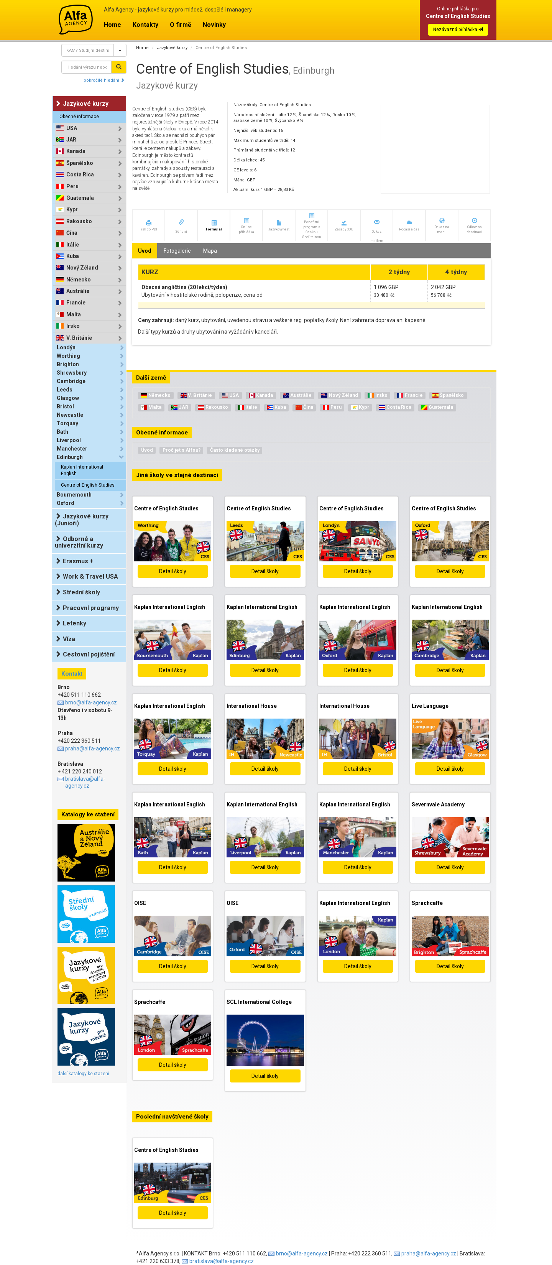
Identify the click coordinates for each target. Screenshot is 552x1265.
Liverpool (69, 440)
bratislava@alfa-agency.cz (85, 782)
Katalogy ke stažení (88, 814)
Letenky (70, 623)
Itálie (72, 245)
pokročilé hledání (104, 80)
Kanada (75, 151)
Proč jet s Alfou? (181, 450)
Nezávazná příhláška (458, 29)
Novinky (214, 24)
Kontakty (145, 24)
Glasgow (68, 398)
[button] (148, 225)
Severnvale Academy (438, 804)
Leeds (64, 390)
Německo (78, 280)
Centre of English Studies (88, 485)
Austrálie (77, 291)
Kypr (72, 209)
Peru (72, 186)
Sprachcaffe (427, 903)
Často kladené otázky (235, 450)
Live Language (430, 706)
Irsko (73, 326)
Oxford (65, 503)
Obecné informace (79, 116)
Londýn (66, 347)
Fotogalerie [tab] (177, 251)
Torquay (67, 423)
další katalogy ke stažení (83, 1073)
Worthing (68, 356)
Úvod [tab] (144, 251)
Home (112, 24)
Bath (62, 432)
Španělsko (79, 163)
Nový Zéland (82, 268)
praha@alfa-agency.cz (92, 748)
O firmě (180, 24)
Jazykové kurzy (172, 47)
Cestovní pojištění (85, 654)
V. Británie (79, 338)
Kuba (72, 256)
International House (252, 706)
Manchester (72, 449)
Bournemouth (74, 495)
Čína (71, 233)
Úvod (147, 450)
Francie (75, 303)
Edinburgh (70, 457)
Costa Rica (80, 175)
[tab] (90, 128)
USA (71, 128)
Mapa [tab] (210, 251)
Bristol (65, 406)
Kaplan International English (82, 470)
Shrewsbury (72, 373)
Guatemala (80, 198)
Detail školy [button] (172, 571)
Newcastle (70, 415)
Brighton (68, 364)
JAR (71, 140)
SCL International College (259, 1002)
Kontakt (71, 673)
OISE (140, 903)
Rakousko (79, 221)
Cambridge (71, 381)
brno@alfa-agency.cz (91, 702)
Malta (73, 314)
